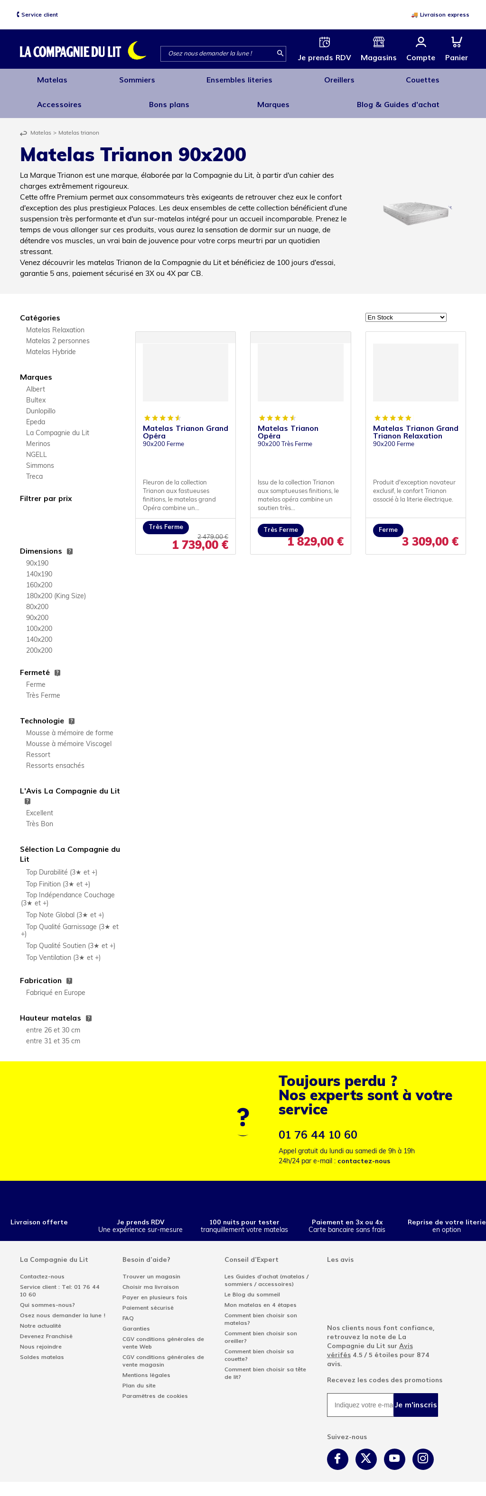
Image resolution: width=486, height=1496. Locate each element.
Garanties (136, 1321)
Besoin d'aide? (146, 1252)
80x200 (37, 599)
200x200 (39, 643)
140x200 (39, 632)
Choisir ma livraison (150, 1279)
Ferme (36, 677)
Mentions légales (146, 1367)
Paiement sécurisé (148, 1300)
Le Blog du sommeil (252, 1287)
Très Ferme (43, 688)
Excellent (39, 806)
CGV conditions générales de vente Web (163, 1335)
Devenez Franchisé (46, 1328)
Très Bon (39, 817)
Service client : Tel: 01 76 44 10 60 (60, 1283)
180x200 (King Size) (56, 589)
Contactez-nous (42, 1269)
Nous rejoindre (41, 1339)
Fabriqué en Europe (55, 985)
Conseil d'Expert (251, 1252)
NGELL (36, 447)
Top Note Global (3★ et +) (65, 908)
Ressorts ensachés (55, 758)
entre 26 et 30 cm (53, 1023)
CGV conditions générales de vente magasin (163, 1353)
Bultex (36, 393)
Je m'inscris (416, 1397)
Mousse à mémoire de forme (69, 726)
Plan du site (139, 1378)
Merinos (38, 436)
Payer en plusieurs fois (154, 1290)
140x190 (39, 567)
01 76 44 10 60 (318, 1127)
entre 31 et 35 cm (53, 1034)
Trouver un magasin (151, 1269)
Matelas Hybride (51, 344)
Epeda (35, 415)
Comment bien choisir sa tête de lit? (265, 1365)
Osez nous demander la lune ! (63, 1308)
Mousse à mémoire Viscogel (69, 736)
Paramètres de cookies (155, 1388)
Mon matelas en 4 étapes (260, 1297)
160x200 (39, 578)
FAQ (128, 1310)
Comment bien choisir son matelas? (260, 1311)
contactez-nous (363, 1153)
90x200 (37, 610)
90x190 (37, 556)
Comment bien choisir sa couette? (259, 1347)
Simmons (40, 458)
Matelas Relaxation (55, 323)
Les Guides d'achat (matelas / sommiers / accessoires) (266, 1272)
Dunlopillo (41, 404)
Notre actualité (40, 1318)
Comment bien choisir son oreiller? (260, 1329)
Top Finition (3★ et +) (58, 877)
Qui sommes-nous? (47, 1297)
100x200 (39, 621)
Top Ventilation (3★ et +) (63, 950)
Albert (35, 382)
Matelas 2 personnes (58, 334)
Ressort (38, 747)
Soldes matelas (42, 1349)
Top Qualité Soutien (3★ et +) (70, 938)
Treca (34, 469)
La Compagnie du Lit (57, 425)
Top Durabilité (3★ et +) (61, 865)
